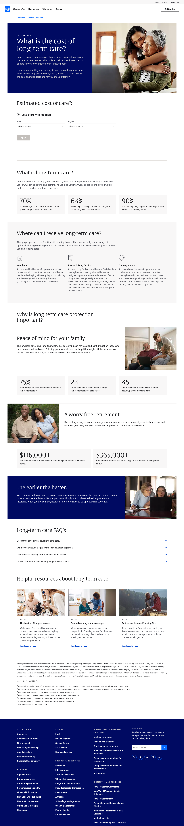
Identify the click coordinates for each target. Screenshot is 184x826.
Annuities (59, 796)
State (19, 121)
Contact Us (155, 2)
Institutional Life (101, 818)
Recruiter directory (26, 756)
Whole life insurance (65, 779)
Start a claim (61, 747)
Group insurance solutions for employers (108, 760)
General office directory (28, 760)
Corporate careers (25, 779)
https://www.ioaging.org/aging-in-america (60, 695)
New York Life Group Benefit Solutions (107, 793)
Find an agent (23, 743)
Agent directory (24, 752)
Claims (164, 2)
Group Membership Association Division (109, 805)
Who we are (47, 9)
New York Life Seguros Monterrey (110, 822)
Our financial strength (27, 805)
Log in (58, 734)
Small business (62, 814)
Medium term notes (103, 737)
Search (59, 9)
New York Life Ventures (28, 801)
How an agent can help (27, 747)
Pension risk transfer (104, 741)
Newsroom (22, 810)
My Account (175, 2)
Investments (61, 792)
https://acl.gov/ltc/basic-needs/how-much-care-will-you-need (95, 686)
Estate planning (62, 810)
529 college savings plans (67, 801)
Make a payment (63, 738)
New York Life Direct (103, 798)
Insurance (60, 765)
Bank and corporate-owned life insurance (108, 752)
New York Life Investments (106, 786)
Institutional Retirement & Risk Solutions (108, 812)
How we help (33, 9)
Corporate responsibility (28, 787)
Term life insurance (64, 774)
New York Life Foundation (29, 796)
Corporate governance (27, 783)
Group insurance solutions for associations (108, 767)
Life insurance (62, 770)
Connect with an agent (27, 738)
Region (71, 121)
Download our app (63, 752)
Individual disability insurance (69, 787)
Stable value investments (106, 746)
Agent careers (24, 774)
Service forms (62, 743)
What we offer (19, 9)
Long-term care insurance (67, 783)
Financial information (27, 792)
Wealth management (65, 805)
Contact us (22, 734)
